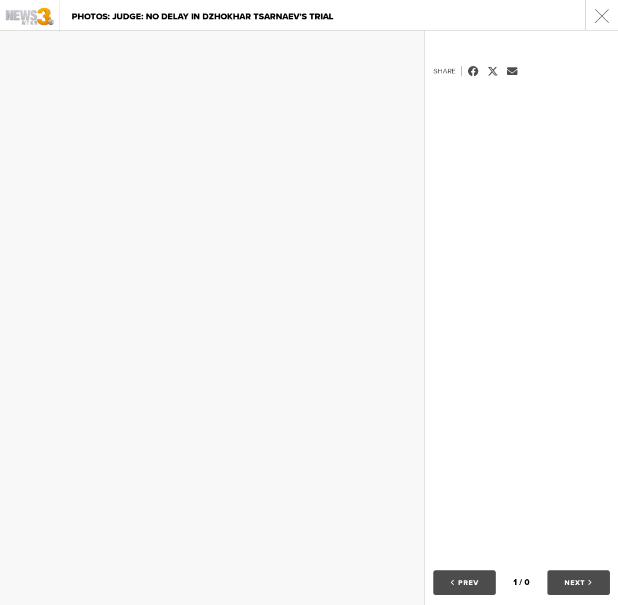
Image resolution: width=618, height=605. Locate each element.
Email (516, 71)
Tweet (497, 71)
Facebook (477, 71)
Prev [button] (464, 582)
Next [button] (578, 582)
